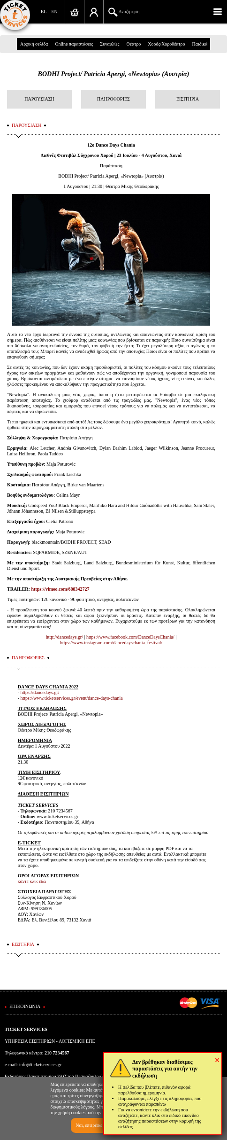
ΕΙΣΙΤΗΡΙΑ (187, 99)
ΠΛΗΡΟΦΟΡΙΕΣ (113, 99)
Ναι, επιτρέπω (89, 1125)
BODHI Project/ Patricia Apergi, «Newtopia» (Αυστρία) (113, 74)
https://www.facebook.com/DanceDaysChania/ (130, 637)
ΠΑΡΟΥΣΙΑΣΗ (39, 99)
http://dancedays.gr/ (64, 637)
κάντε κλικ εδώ (32, 881)
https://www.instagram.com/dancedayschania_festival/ (111, 642)
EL (43, 11)
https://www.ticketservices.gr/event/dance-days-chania (72, 698)
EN (54, 11)
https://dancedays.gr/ (40, 692)
